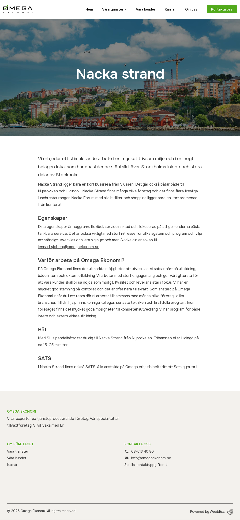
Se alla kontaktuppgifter (145, 464)
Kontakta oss (219, 9)
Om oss (188, 9)
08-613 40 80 (143, 451)
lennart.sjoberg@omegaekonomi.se (68, 246)
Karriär (167, 9)
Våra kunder (142, 9)
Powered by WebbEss (211, 512)
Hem (86, 9)
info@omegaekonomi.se (152, 457)
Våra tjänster (109, 9)
